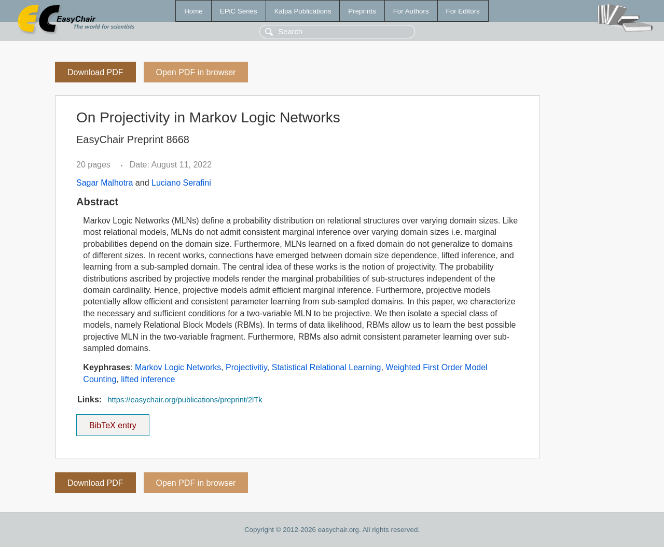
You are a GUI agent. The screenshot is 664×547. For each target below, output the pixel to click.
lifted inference (148, 379)
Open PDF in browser (196, 72)
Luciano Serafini (181, 182)
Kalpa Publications (302, 11)
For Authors (411, 11)
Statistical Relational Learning (326, 367)
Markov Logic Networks (178, 367)
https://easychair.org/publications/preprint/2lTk (184, 400)
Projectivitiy (246, 367)
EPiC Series (238, 11)
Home (193, 11)
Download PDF (95, 72)
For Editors (463, 11)
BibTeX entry (112, 422)
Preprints (362, 11)
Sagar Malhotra (104, 182)
